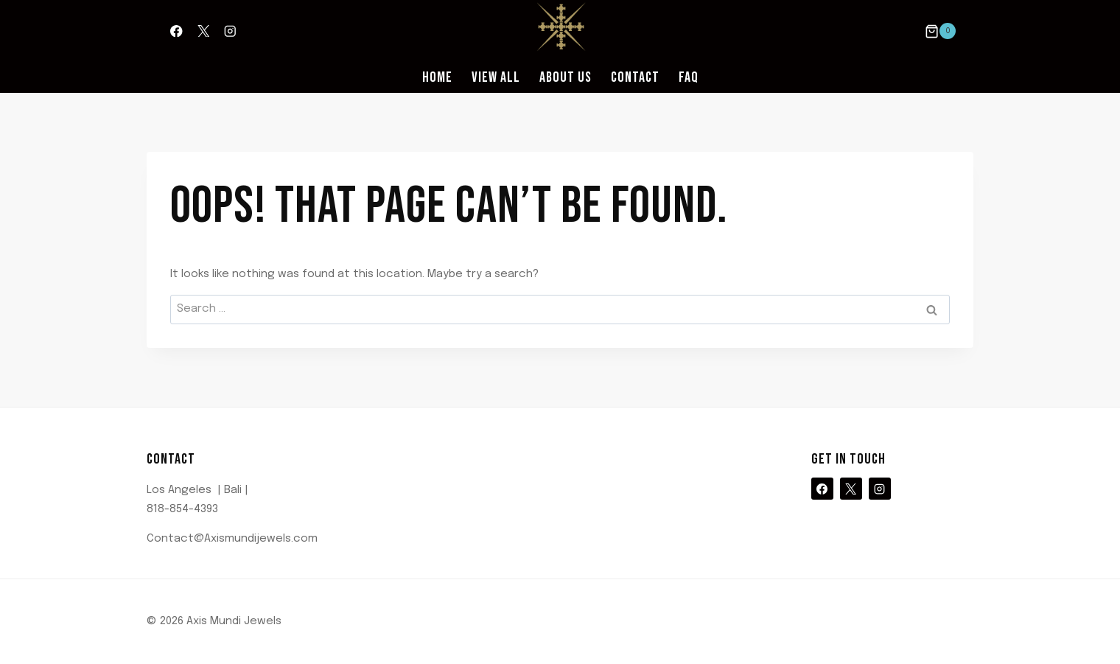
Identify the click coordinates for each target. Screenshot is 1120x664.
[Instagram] (230, 31)
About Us (565, 77)
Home (437, 77)
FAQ (689, 77)
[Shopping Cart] (940, 31)
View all (496, 77)
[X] (203, 31)
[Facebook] (176, 31)
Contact (635, 77)
